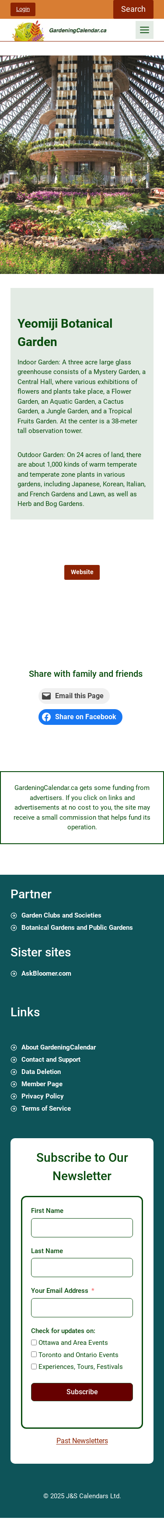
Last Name (47, 1251)
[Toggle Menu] (145, 30)
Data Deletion (41, 1072)
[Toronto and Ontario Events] (34, 1354)
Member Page (42, 1084)
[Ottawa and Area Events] (34, 1342)
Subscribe (82, 1392)
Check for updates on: (63, 1331)
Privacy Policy (42, 1096)
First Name (47, 1211)
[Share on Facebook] (80, 717)
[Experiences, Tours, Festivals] (34, 1366)
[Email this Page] (74, 696)
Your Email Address (59, 1291)
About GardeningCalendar (58, 1047)
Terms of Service (46, 1108)
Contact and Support (50, 1059)
